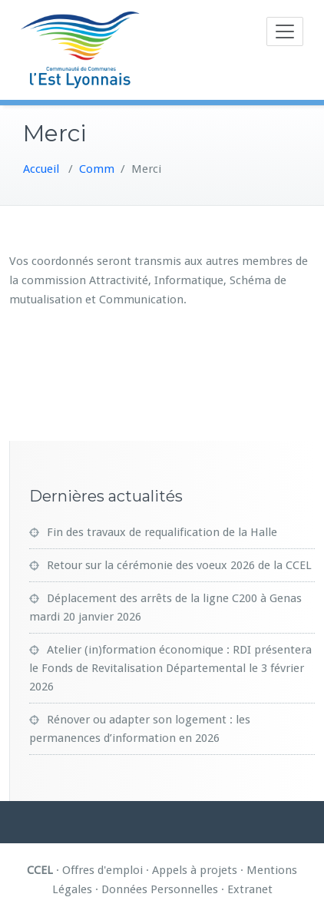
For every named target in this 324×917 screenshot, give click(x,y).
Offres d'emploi (102, 870)
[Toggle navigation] (284, 31)
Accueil (41, 169)
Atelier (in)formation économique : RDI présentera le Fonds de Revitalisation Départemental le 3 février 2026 (170, 668)
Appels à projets (194, 870)
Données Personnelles (159, 889)
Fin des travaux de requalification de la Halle (162, 532)
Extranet (250, 889)
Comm (96, 169)
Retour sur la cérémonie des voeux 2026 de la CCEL (179, 565)
